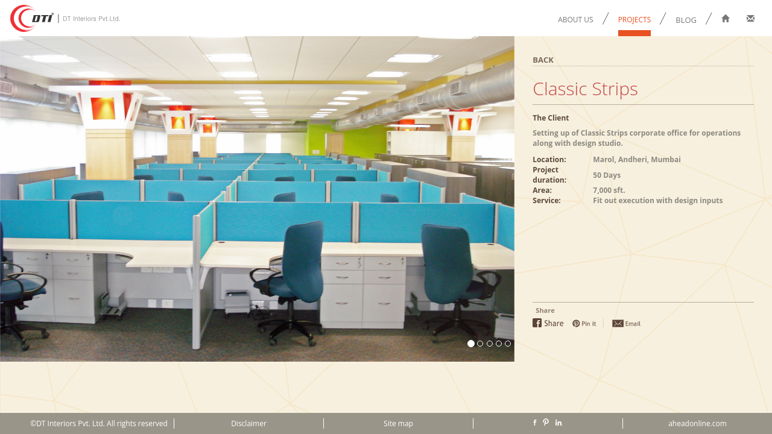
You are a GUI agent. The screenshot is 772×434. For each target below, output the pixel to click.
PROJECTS (634, 19)
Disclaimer (249, 423)
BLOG (686, 19)
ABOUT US (575, 19)
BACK (543, 59)
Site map (398, 423)
